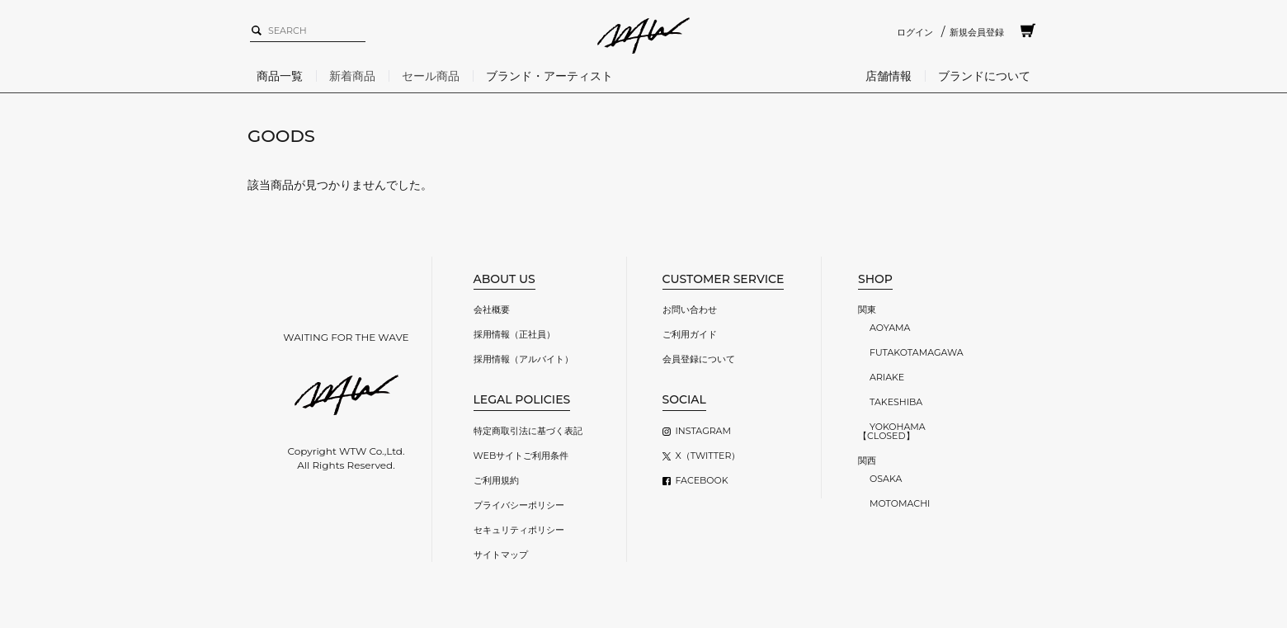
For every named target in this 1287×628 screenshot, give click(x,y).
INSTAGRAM (703, 431)
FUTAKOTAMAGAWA (917, 352)
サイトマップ (501, 554)
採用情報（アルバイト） (523, 359)
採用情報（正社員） (514, 334)
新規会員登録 (977, 32)
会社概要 (492, 309)
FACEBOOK (702, 480)
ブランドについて (984, 75)
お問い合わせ (689, 309)
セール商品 (431, 75)
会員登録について (698, 359)
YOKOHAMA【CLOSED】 (892, 431)
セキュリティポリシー (519, 530)
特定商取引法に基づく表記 (528, 431)
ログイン (915, 32)
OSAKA (886, 478)
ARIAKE (887, 377)
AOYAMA (890, 327)
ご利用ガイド (689, 334)
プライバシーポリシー (519, 505)
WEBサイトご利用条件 (521, 455)
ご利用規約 (496, 480)
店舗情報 (888, 75)
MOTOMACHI (900, 503)
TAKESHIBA (896, 402)
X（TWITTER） (708, 455)
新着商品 (352, 75)
